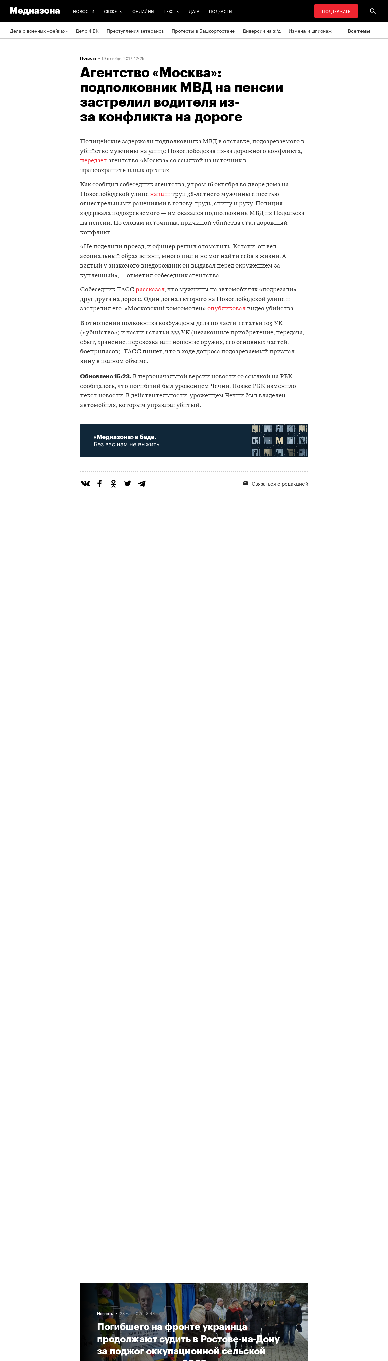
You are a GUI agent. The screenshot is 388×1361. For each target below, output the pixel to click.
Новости (84, 11)
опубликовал (226, 309)
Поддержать (336, 11)
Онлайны (143, 11)
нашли (160, 194)
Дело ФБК (87, 30)
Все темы (359, 31)
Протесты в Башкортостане (203, 30)
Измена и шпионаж (310, 30)
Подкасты (221, 11)
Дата (194, 11)
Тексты (172, 11)
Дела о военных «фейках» (39, 30)
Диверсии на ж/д (262, 30)
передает (93, 161)
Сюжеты (113, 11)
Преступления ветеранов (135, 30)
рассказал (150, 290)
